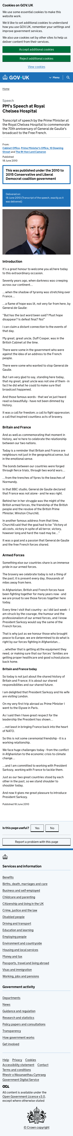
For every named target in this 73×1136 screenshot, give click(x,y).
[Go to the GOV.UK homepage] (15, 77)
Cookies (30, 1060)
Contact (42, 1065)
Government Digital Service (20, 1080)
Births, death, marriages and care (24, 884)
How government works (18, 1037)
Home (5, 88)
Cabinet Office (11, 148)
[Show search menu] (68, 77)
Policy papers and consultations (23, 1024)
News (6, 1004)
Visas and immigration (17, 970)
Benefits (8, 877)
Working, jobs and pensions (20, 976)
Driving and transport (16, 923)
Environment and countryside (22, 943)
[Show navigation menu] (54, 77)
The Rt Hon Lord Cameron (31, 151)
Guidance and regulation (18, 1011)
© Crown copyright (36, 1127)
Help (5, 1060)
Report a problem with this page (36, 842)
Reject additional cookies (36, 58)
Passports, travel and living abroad (25, 963)
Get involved (10, 1044)
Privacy (17, 1060)
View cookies (36, 66)
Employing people (14, 937)
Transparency (11, 1031)
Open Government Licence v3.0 (23, 1096)
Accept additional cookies (36, 49)
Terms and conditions (16, 1070)
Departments (11, 998)
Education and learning (17, 930)
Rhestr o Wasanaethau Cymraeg (24, 1075)
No (54, 828)
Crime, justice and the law (19, 910)
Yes (39, 828)
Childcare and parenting (18, 897)
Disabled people (13, 917)
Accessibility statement (18, 1065)
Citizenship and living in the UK (23, 904)
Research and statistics (18, 1018)
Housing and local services (20, 950)
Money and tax (12, 956)
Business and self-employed (21, 890)
